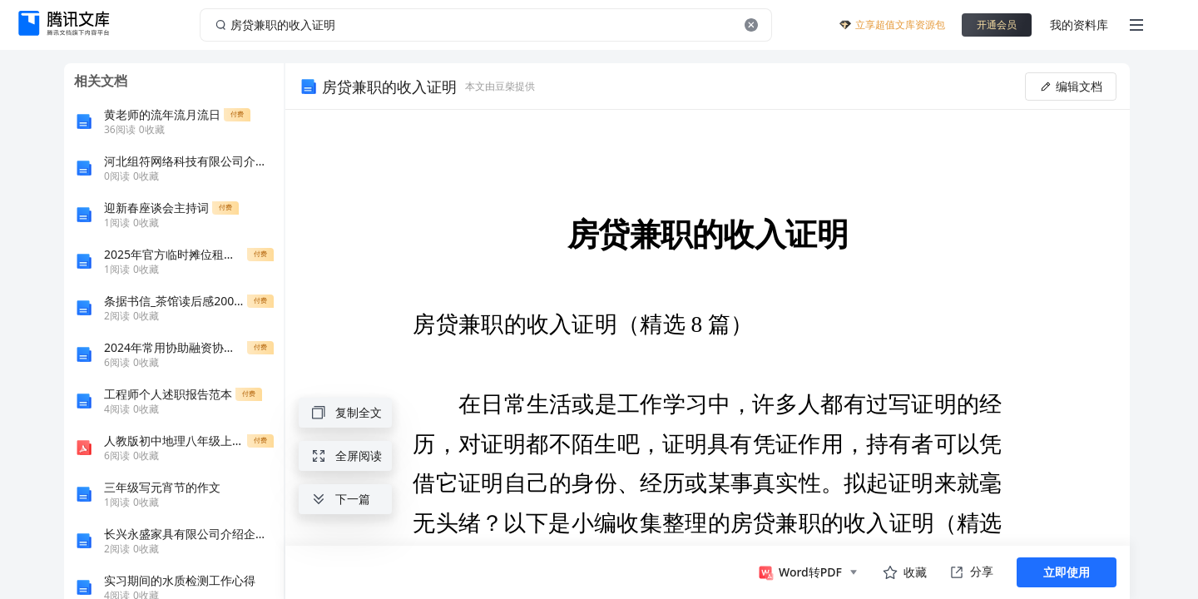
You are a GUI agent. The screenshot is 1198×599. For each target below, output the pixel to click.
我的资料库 (1079, 24)
